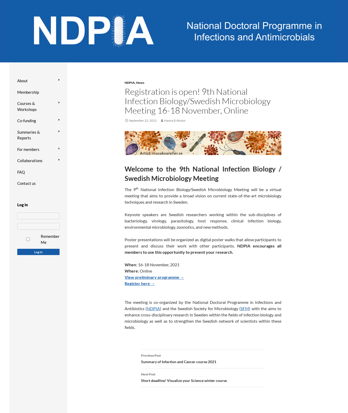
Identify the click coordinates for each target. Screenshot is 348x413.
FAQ (21, 172)
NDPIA (130, 83)
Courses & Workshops (27, 106)
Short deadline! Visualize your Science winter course (203, 377)
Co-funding (26, 120)
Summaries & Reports (28, 135)
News (140, 83)
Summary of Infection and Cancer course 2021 (203, 358)
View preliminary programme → (154, 277)
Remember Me (50, 239)
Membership (28, 92)
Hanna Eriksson (174, 120)
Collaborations (30, 160)
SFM (245, 308)
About (22, 80)
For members (28, 149)
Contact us (26, 183)
